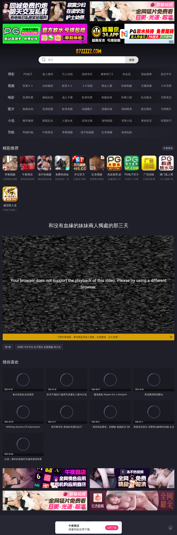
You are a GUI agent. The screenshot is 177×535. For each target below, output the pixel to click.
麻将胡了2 (107, 74)
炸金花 (127, 74)
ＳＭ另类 (166, 86)
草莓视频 (67, 132)
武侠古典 (87, 120)
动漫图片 (87, 109)
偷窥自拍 (28, 109)
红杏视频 (107, 132)
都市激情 (28, 120)
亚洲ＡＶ (28, 86)
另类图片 (166, 109)
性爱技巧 (166, 120)
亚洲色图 (47, 109)
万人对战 (67, 74)
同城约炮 (28, 132)
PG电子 (27, 74)
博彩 (11, 74)
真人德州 (47, 74)
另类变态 (166, 97)
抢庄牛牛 (166, 74)
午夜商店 (47, 132)
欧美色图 (67, 109)
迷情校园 (107, 120)
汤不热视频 (87, 132)
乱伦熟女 (146, 97)
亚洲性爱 (28, 97)
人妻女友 (67, 120)
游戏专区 (87, 74)
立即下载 (111, 527)
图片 (11, 109)
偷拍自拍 (47, 97)
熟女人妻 (107, 86)
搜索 (131, 60)
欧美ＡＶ (67, 86)
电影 (11, 97)
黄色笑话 (146, 120)
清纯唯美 (126, 109)
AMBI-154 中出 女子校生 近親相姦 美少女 (39, 346)
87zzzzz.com (88, 51)
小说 (11, 120)
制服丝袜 (107, 97)
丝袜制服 (126, 86)
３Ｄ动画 (87, 86)
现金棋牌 (146, 74)
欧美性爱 (87, 97)
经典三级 (126, 97)
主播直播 (146, 86)
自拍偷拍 (47, 86)
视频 (11, 85)
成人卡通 (67, 97)
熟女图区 (146, 109)
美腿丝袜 (107, 109)
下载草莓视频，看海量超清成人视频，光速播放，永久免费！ (115, 337)
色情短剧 (126, 132)
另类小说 (126, 120)
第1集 (8, 346)
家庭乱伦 (47, 120)
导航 (11, 132)
